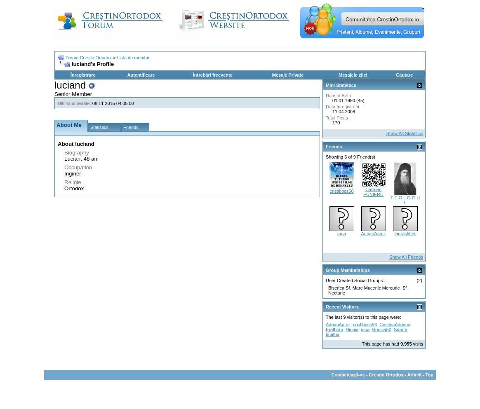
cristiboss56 (341, 191)
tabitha (332, 334)
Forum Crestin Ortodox (89, 57)
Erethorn (334, 329)
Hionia (352, 329)
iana (341, 233)
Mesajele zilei (353, 74)
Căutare (404, 74)
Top (429, 374)
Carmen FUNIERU (373, 192)
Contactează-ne (348, 374)
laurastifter (405, 233)
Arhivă (414, 374)
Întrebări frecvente (213, 74)
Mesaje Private (288, 74)
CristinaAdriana (394, 324)
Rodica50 (381, 329)
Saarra (400, 329)
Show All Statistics (404, 133)
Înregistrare (83, 74)
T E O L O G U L (405, 200)
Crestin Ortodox (386, 374)
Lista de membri (133, 57)
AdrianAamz (373, 233)
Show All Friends (406, 257)
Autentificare (141, 74)
